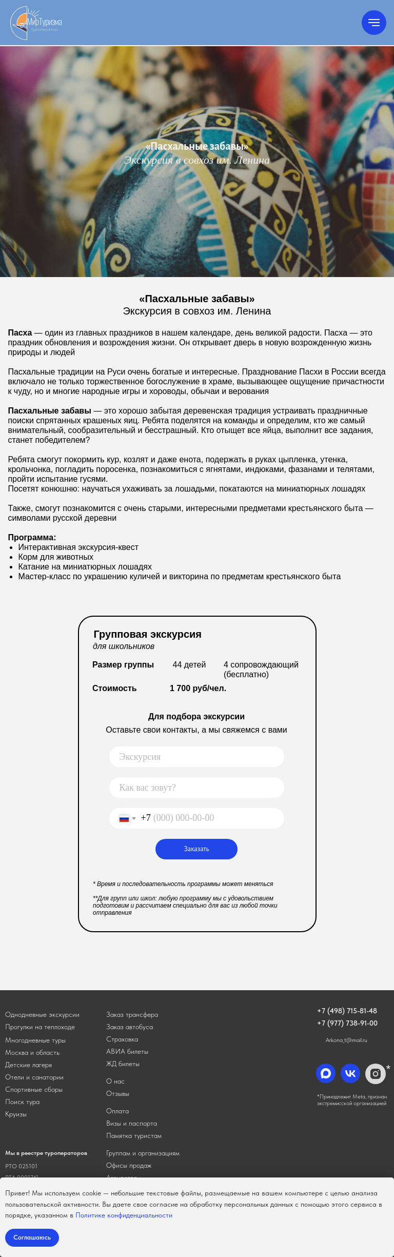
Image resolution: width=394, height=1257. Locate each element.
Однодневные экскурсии (42, 1014)
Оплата (117, 1111)
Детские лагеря (28, 1064)
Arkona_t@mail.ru (346, 1040)
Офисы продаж (128, 1165)
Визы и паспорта (131, 1123)
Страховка (122, 1039)
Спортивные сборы (34, 1089)
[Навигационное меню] (374, 22)
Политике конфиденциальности (123, 1215)
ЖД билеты (123, 1063)
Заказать (196, 849)
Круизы (16, 1114)
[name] (196, 787)
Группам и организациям (143, 1153)
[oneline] (196, 757)
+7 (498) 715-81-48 (347, 1011)
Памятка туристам (134, 1135)
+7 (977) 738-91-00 (347, 1023)
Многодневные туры (35, 1040)
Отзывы (117, 1093)
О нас (115, 1081)
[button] (132, 1014)
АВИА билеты (127, 1051)
